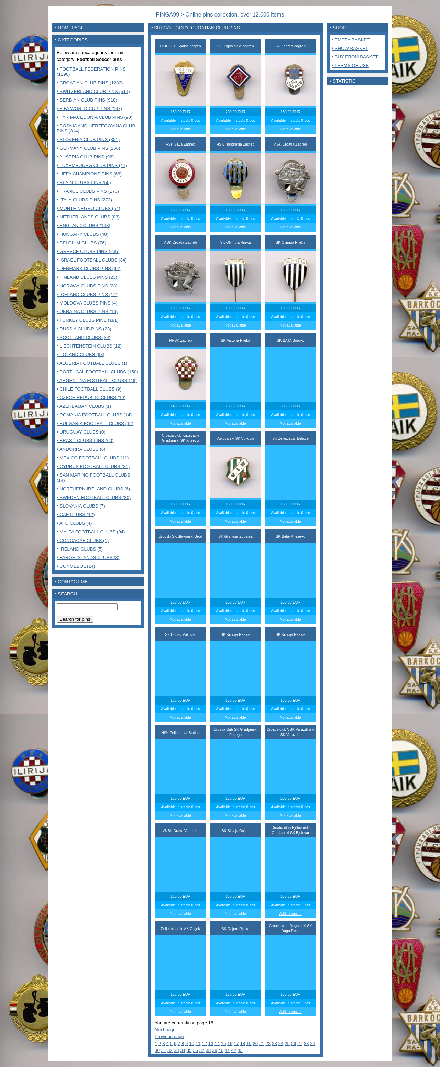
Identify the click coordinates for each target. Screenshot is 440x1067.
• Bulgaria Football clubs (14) (95, 423)
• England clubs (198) (83, 225)
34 (182, 1050)
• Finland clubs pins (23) (87, 277)
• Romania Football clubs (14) (94, 414)
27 (299, 1043)
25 (287, 1043)
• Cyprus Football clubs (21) (93, 466)
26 (293, 1043)
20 (255, 1043)
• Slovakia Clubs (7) (81, 506)
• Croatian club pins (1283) (90, 82)
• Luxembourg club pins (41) (92, 165)
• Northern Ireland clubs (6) (93, 488)
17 (236, 1043)
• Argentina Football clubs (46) (97, 380)
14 (217, 1043)
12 (204, 1043)
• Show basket (350, 48)
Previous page (169, 1036)
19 (249, 1043)
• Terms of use (350, 65)
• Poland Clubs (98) (80, 354)
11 (198, 1043)
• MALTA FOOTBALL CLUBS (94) (91, 531)
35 (189, 1050)
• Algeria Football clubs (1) (92, 363)
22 (268, 1043)
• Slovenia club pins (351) (88, 139)
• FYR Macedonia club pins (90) (94, 117)
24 (281, 1043)
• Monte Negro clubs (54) (88, 208)
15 (223, 1043)
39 (214, 1050)
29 (312, 1043)
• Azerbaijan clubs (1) (84, 406)
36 (195, 1050)
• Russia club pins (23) (84, 328)
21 (261, 1043)
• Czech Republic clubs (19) (91, 397)
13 (210, 1043)
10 (191, 1043)
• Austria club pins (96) (85, 156)
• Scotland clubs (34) (84, 337)
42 (233, 1050)
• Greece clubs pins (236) (88, 251)
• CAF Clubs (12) (76, 514)
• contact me (71, 581)
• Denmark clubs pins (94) (88, 268)
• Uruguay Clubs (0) (81, 432)
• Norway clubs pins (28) (87, 285)
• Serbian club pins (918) (87, 100)
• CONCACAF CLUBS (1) (83, 540)
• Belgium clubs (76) (81, 242)
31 (163, 1050)
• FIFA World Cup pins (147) (89, 108)
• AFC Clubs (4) (74, 523)
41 (227, 1050)
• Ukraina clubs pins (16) (87, 311)
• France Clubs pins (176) (88, 191)
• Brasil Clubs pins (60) (85, 440)
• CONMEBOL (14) (76, 566)
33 (176, 1050)
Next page (165, 1029)
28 (306, 1043)
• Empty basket (351, 39)
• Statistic (343, 81)
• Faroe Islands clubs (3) (88, 557)
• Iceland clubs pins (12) (87, 294)
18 (242, 1043)
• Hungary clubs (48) (82, 234)
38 (208, 1050)
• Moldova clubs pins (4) (87, 303)
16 (229, 1043)
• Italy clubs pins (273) (84, 199)
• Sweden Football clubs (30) (94, 497)
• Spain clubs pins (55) (84, 182)
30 (157, 1050)
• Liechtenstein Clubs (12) (89, 346)
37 (202, 1050)
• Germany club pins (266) (88, 148)
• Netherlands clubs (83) (88, 217)
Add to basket (290, 913)
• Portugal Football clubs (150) (97, 371)
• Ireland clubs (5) (80, 549)
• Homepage (69, 27)
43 (240, 1050)
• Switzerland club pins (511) (93, 91)
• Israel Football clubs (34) (92, 260)
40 (220, 1050)
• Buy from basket (355, 57)
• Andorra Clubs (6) (81, 449)
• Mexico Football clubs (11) (93, 457)
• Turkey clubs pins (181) (88, 320)
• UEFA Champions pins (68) (89, 174)
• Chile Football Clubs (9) (89, 389)
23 (274, 1043)
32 (170, 1050)
